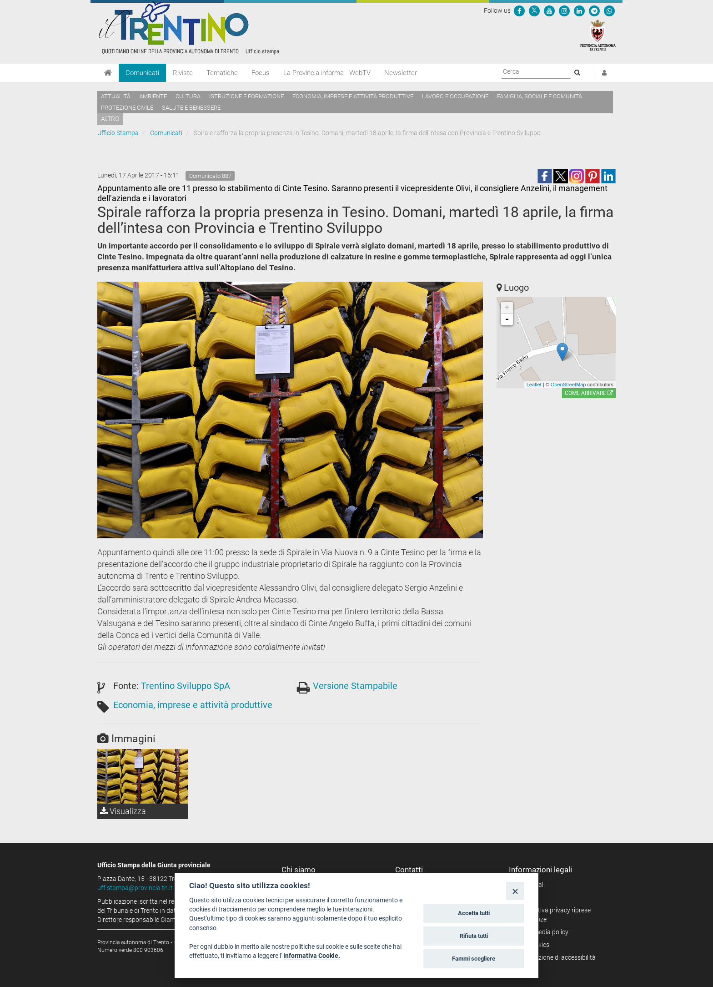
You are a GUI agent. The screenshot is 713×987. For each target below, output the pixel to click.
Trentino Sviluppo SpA (185, 685)
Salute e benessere (191, 107)
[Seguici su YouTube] (549, 10)
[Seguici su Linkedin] (579, 10)
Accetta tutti (474, 913)
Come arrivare (589, 393)
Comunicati (142, 73)
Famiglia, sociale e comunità (539, 96)
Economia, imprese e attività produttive (352, 96)
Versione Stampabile (355, 685)
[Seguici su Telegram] (594, 10)
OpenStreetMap (568, 384)
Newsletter (400, 73)
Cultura (188, 96)
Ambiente (153, 96)
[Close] (515, 891)
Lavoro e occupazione (455, 96)
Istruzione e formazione (246, 96)
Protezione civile (127, 107)
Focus (260, 73)
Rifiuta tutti (474, 935)
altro (110, 118)
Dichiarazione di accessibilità (555, 957)
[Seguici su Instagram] (564, 10)
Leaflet (534, 384)
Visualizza (123, 811)
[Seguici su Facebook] (519, 10)
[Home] (108, 73)
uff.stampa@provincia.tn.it (135, 887)
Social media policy (541, 932)
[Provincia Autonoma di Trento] (598, 34)
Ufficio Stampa (118, 133)
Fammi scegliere (473, 958)
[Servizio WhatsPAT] (609, 10)
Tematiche (222, 73)
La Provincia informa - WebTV (327, 73)
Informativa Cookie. (311, 955)
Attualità (116, 96)
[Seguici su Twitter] (534, 10)
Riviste (183, 73)
